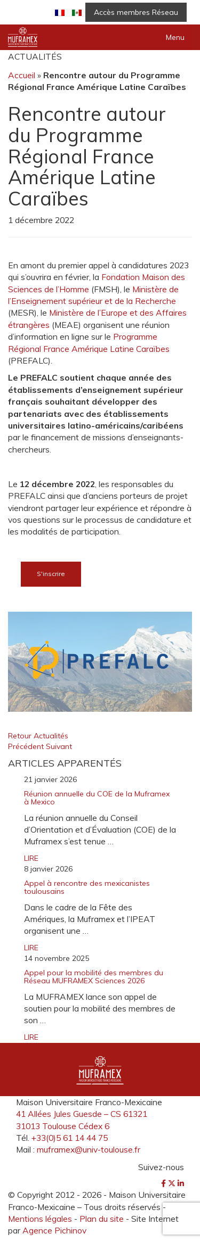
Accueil (21, 75)
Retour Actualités (38, 736)
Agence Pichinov (54, 1230)
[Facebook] (164, 1183)
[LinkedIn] (181, 1183)
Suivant (59, 746)
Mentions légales (40, 1218)
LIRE (31, 858)
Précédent (27, 746)
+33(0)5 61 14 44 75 (69, 1137)
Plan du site (101, 1218)
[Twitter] (173, 1183)
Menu (175, 37)
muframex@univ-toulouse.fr (88, 1149)
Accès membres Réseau (136, 12)
